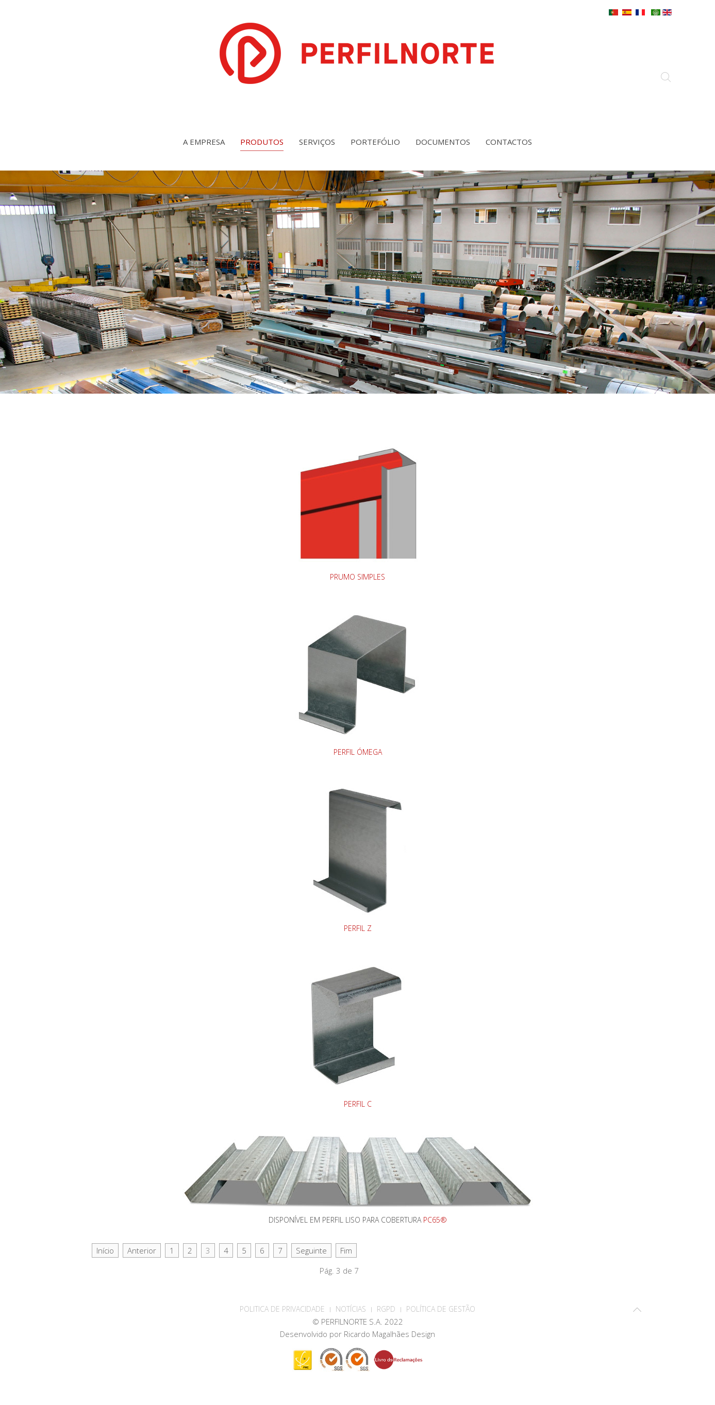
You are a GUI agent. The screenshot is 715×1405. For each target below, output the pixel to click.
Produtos (262, 142)
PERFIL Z (358, 928)
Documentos (442, 142)
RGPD (386, 1309)
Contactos (509, 142)
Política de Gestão (440, 1309)
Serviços (317, 142)
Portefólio (375, 142)
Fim (346, 1250)
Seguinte (311, 1250)
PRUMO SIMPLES (357, 577)
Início (105, 1250)
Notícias (351, 1309)
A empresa (204, 142)
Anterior (141, 1250)
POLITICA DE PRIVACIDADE (282, 1309)
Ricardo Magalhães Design (389, 1334)
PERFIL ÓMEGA (358, 752)
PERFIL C (358, 1104)
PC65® (435, 1220)
